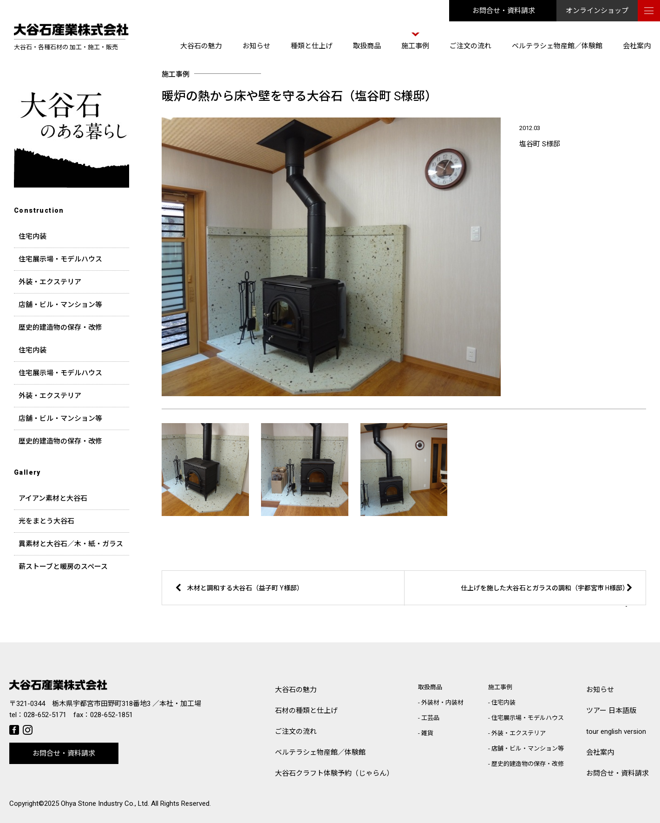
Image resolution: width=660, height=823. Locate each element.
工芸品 (430, 717)
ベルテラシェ (320, 752)
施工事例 (415, 46)
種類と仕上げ (312, 46)
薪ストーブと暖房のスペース (63, 566)
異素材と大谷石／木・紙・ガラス (71, 544)
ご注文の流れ (470, 46)
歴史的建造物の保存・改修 (60, 327)
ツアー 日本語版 (611, 710)
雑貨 (427, 733)
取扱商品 (367, 46)
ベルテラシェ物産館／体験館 (557, 46)
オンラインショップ (597, 11)
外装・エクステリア (50, 282)
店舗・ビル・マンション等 (60, 304)
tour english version (616, 731)
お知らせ (256, 46)
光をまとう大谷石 (46, 521)
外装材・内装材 (442, 702)
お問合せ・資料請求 (503, 11)
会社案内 (637, 46)
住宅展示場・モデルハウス (60, 259)
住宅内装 (32, 236)
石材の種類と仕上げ (306, 710)
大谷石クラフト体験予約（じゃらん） (334, 773)
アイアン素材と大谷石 (53, 498)
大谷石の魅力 (201, 46)
